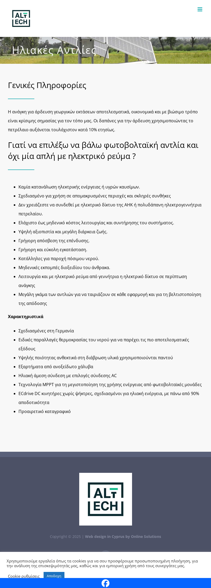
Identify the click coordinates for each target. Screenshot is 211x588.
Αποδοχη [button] (54, 576)
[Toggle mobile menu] (200, 9)
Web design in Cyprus (104, 536)
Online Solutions (146, 536)
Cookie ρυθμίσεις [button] (24, 576)
